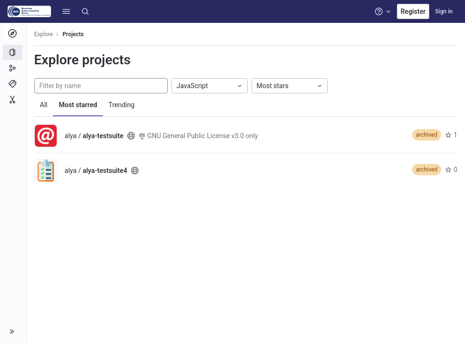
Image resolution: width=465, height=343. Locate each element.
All (44, 105)
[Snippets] (13, 99)
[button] (66, 11)
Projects (73, 34)
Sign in (444, 11)
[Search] (85, 11)
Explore (43, 34)
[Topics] (13, 83)
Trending (122, 105)
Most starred (78, 105)
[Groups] (13, 68)
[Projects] (13, 52)
